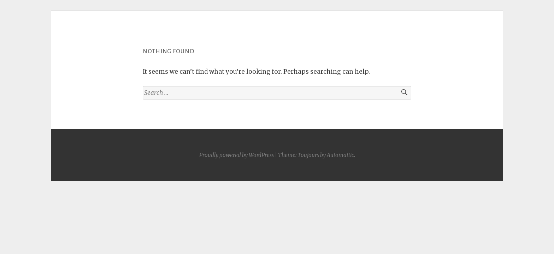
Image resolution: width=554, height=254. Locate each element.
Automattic (340, 155)
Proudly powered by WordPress (236, 155)
